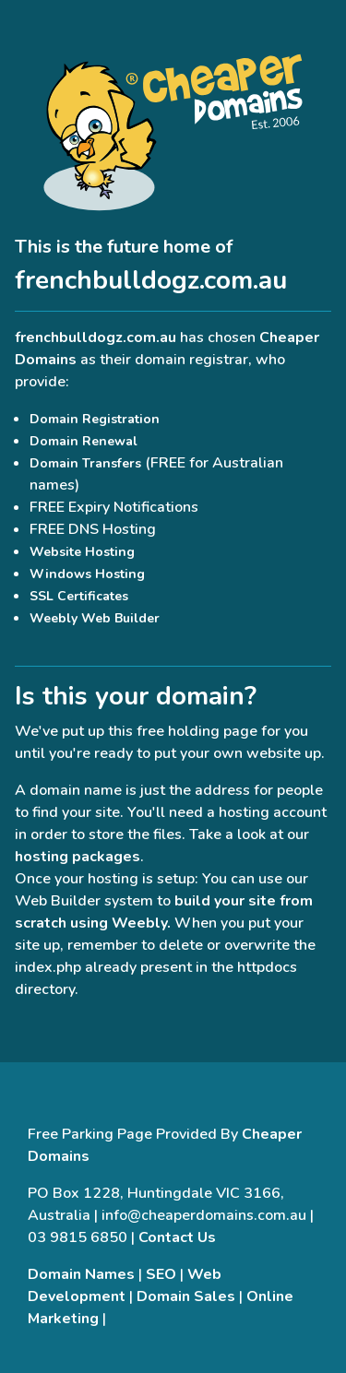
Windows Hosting (87, 574)
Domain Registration (95, 419)
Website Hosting (82, 552)
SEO (161, 1274)
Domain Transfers (85, 463)
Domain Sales (186, 1296)
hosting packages (77, 856)
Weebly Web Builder (95, 618)
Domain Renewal (83, 441)
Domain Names (81, 1274)
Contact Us (177, 1237)
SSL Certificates (79, 596)
